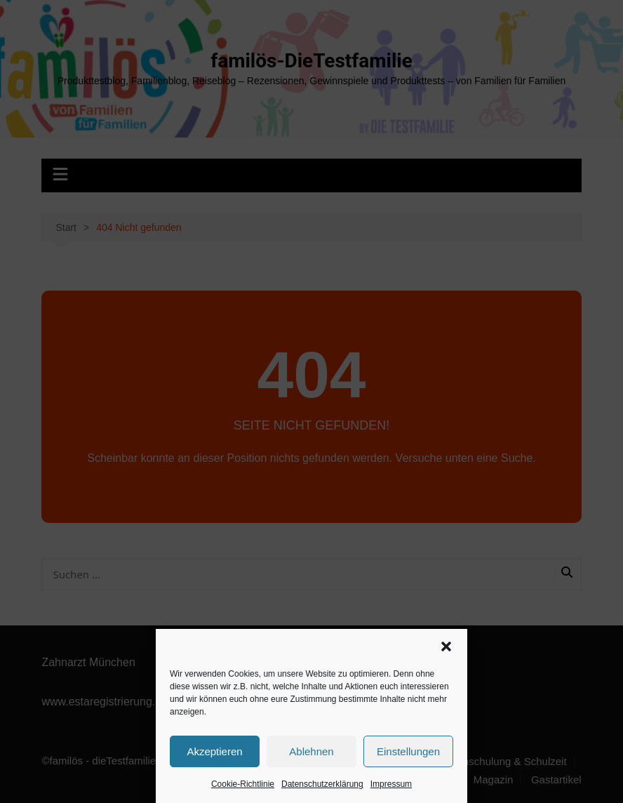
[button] (446, 646)
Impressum (391, 784)
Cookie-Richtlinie (242, 784)
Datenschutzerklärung (322, 784)
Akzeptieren (214, 751)
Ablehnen (311, 751)
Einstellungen (408, 751)
